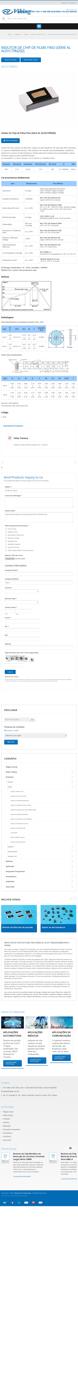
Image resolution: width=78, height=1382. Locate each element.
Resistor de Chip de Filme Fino (52, 992)
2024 (5, 1161)
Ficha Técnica (21, 438)
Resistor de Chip (10, 994)
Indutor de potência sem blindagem (21, 819)
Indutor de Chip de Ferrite (18, 796)
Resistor (10, 782)
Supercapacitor (12, 851)
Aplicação (10, 866)
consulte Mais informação (11, 1063)
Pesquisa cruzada (11, 730)
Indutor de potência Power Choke (20, 805)
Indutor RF (67, 992)
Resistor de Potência (33, 996)
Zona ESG (10, 887)
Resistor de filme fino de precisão (17, 927)
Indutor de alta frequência (53, 927)
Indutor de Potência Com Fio (19, 823)
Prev (75, 898)
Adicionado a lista (30, 60)
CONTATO (10, 882)
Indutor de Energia (34, 992)
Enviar (11, 742)
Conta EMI (13, 832)
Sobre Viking (11, 772)
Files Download (10, 140)
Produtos (10, 777)
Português (72, 3)
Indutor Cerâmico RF (38, 34)
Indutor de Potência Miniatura (19, 800)
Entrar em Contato (64, 996)
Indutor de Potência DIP (17, 828)
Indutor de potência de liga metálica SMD (23, 810)
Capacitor (11, 847)
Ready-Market (22, 1196)
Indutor (26, 34)
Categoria (17, 34)
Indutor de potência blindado (19, 814)
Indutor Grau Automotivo (18, 842)
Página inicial (11, 767)
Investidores (11, 876)
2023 (53, 1161)
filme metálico (43, 994)
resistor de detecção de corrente (27, 994)
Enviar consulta (10, 60)
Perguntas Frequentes (15, 871)
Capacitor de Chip (19, 996)
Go (32, 720)
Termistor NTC (12, 856)
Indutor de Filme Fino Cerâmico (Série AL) (62, 34)
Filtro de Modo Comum (17, 837)
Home (10, 34)
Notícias (9, 861)
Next (71, 898)
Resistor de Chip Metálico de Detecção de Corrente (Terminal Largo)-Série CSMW (28, 1156)
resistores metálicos (56, 994)
